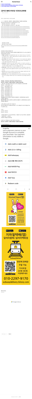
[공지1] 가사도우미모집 (5, 4)
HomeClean (16, 2)
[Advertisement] (16, 302)
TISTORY (16, 396)
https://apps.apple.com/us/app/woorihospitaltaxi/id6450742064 (14, 45)
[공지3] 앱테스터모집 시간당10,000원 (8, 6)
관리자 (20, 396)
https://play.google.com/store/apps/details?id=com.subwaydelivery (15, 32)
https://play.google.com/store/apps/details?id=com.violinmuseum (14, 30)
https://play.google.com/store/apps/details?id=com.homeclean (14, 34)
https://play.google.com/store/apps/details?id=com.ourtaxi (13, 29)
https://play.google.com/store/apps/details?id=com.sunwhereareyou (15, 26)
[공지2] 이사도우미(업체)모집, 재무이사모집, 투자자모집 (12, 5)
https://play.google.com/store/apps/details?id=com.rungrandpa (14, 33)
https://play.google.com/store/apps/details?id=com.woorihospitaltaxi (15, 28)
